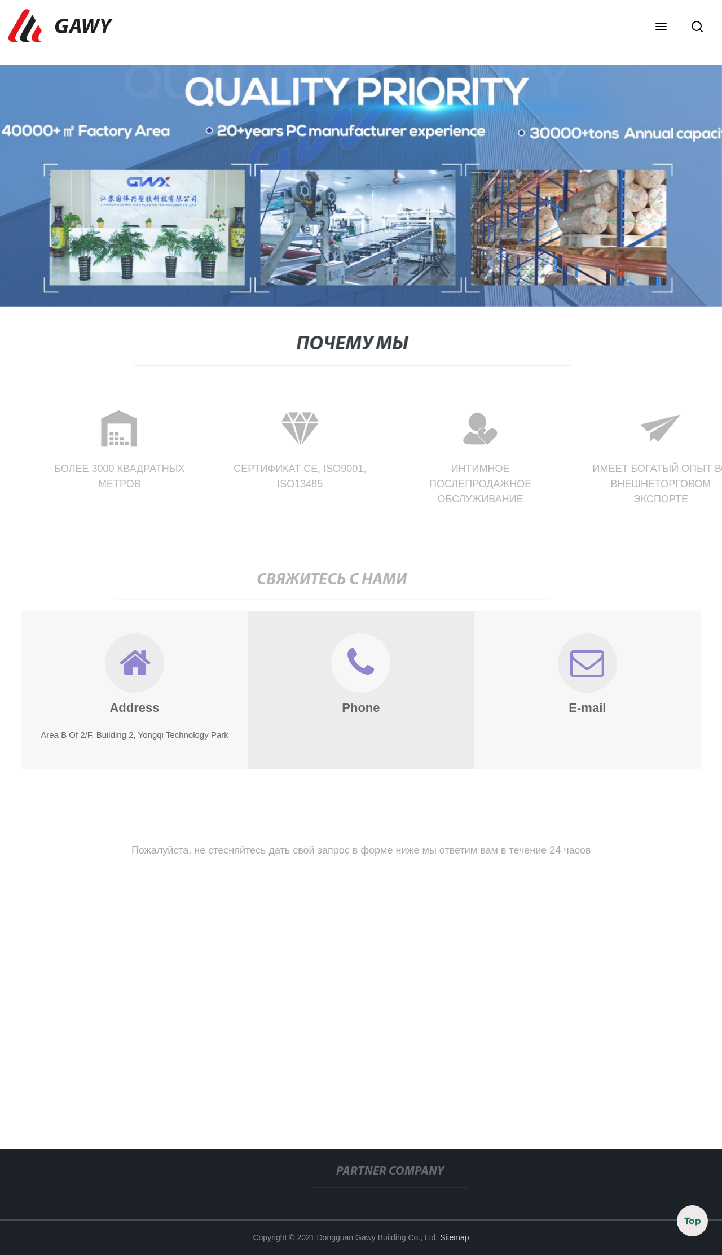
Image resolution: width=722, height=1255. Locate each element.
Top (692, 1221)
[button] (661, 28)
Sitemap (454, 1237)
